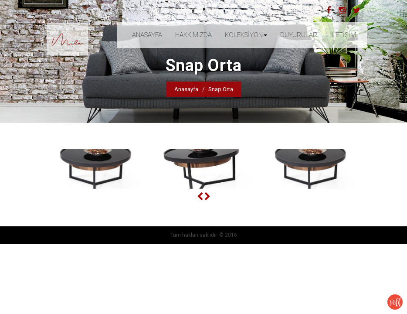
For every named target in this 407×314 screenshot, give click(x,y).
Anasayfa (186, 89)
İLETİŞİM (343, 35)
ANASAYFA (147, 35)
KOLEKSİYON (246, 35)
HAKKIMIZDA (193, 35)
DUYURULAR (298, 35)
